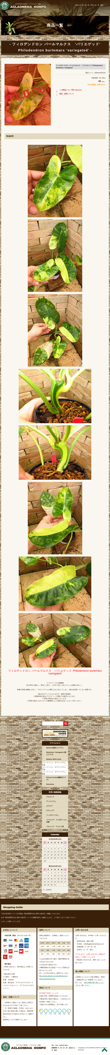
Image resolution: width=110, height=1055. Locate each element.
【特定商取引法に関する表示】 (34, 914)
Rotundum (50, 784)
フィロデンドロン (52, 815)
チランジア (50, 810)
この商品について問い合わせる (68, 90)
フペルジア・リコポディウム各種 (56, 821)
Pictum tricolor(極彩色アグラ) (56, 779)
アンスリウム (51, 801)
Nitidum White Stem (53, 759)
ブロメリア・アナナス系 (55, 826)
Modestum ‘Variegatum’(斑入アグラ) (56, 753)
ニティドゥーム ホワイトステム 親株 (54, 773)
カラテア (49, 806)
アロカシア (50, 797)
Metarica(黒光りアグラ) (54, 748)
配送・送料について (64, 94)
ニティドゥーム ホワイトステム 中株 (54, 764)
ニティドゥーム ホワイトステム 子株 (54, 768)
